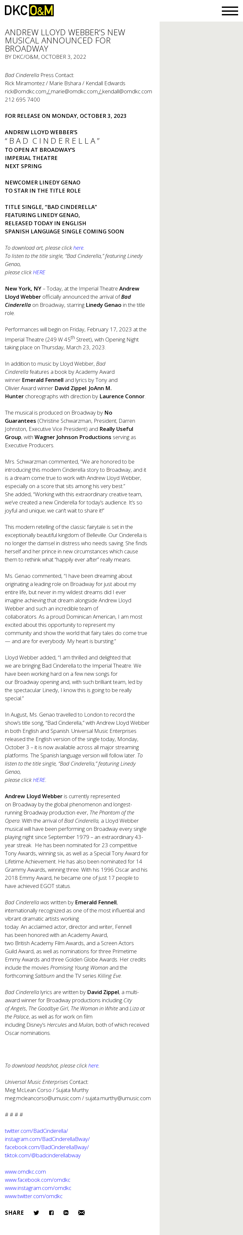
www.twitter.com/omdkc (34, 1196)
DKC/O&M (29, 10)
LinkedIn (66, 1212)
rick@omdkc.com (25, 91)
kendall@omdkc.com (127, 91)
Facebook (51, 1212)
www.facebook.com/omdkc (37, 1179)
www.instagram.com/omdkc (38, 1188)
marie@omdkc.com (74, 91)
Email (81, 1212)
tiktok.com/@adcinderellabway (43, 1155)
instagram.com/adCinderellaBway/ (47, 1139)
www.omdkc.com (25, 1171)
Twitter (36, 1213)
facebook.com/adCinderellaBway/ (47, 1147)
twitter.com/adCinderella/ (36, 1130)
